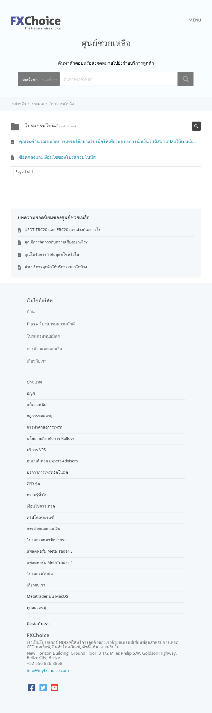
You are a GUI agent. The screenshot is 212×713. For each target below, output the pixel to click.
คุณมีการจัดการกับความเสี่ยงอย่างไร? (56, 242)
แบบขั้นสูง (49, 79)
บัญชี (31, 393)
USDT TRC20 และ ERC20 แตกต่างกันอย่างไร (63, 229)
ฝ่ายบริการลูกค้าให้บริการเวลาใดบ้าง (56, 266)
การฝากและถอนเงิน (44, 349)
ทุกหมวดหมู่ (36, 607)
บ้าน (31, 311)
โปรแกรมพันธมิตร (43, 336)
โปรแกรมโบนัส (40, 574)
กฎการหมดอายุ (39, 416)
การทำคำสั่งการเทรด (44, 427)
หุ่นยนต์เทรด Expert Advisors (52, 461)
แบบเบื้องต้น (29, 79)
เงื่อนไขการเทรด (41, 506)
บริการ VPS (36, 450)
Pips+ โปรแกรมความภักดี (51, 324)
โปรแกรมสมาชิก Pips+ (46, 540)
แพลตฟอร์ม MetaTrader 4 (50, 562)
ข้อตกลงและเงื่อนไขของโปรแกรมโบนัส (57, 157)
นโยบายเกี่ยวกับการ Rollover (51, 438)
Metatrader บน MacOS (47, 596)
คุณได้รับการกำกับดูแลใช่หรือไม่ (52, 254)
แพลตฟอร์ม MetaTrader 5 (50, 551)
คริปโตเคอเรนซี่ (40, 517)
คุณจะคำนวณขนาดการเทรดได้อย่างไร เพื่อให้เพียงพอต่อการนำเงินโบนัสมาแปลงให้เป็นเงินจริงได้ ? (115, 141)
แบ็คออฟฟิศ (37, 404)
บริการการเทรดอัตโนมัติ (47, 472)
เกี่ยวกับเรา (36, 361)
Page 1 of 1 (24, 171)
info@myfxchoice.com (48, 670)
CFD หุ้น (33, 483)
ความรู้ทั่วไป (37, 495)
